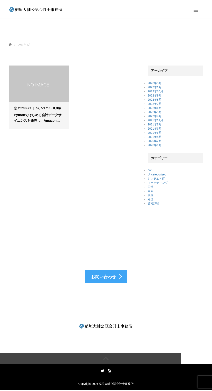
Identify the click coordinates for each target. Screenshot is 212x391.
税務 (150, 195)
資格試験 (153, 203)
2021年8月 (154, 124)
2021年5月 (154, 132)
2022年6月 (154, 108)
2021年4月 (154, 136)
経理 (150, 199)
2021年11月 (155, 120)
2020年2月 (154, 141)
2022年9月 (154, 95)
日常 (150, 186)
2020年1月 (154, 145)
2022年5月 (154, 112)
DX (37, 108)
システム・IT (48, 108)
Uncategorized (157, 174)
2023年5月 (154, 83)
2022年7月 (154, 103)
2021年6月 (154, 128)
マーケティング (158, 182)
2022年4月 (154, 116)
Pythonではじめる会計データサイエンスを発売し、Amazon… (37, 117)
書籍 (58, 108)
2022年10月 (155, 91)
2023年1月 (154, 87)
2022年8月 (154, 99)
